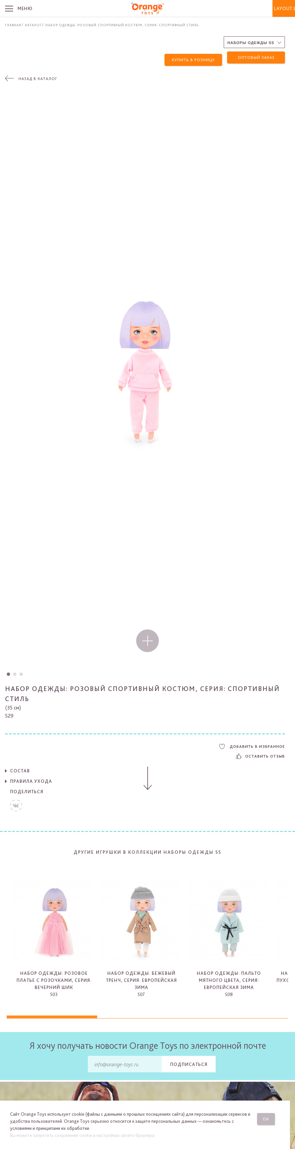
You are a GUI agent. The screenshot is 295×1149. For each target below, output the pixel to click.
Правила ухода (31, 779)
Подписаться (189, 1062)
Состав (20, 768)
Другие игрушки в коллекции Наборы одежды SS (147, 849)
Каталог (33, 25)
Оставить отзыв (260, 754)
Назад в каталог (38, 76)
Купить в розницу (193, 57)
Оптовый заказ (256, 57)
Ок (271, 1116)
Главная (13, 25)
